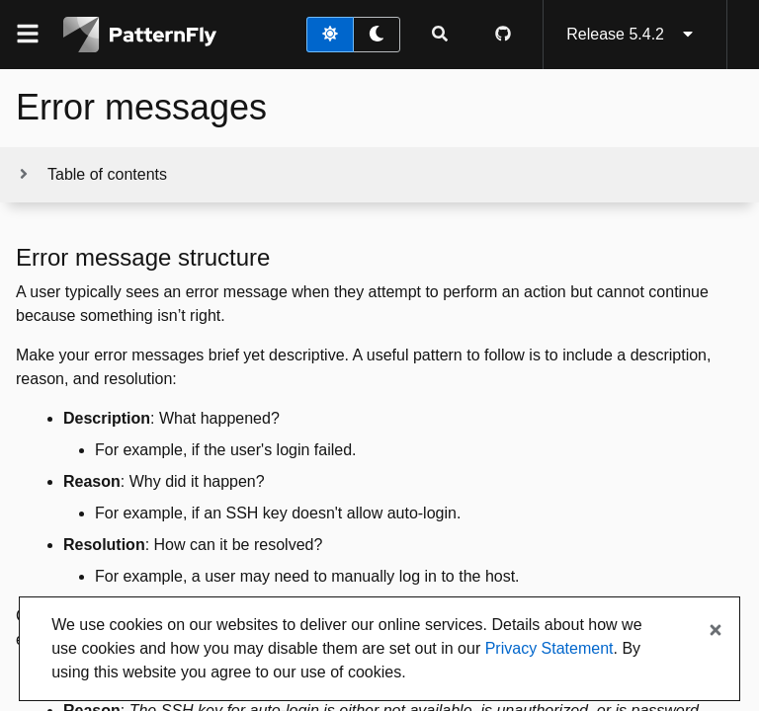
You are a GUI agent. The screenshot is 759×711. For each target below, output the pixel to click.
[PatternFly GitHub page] (503, 34)
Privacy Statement (549, 648)
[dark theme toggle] (376, 34)
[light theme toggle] (330, 34)
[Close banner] (715, 631)
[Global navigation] (27, 34)
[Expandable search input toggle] (440, 34)
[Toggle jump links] (91, 175)
